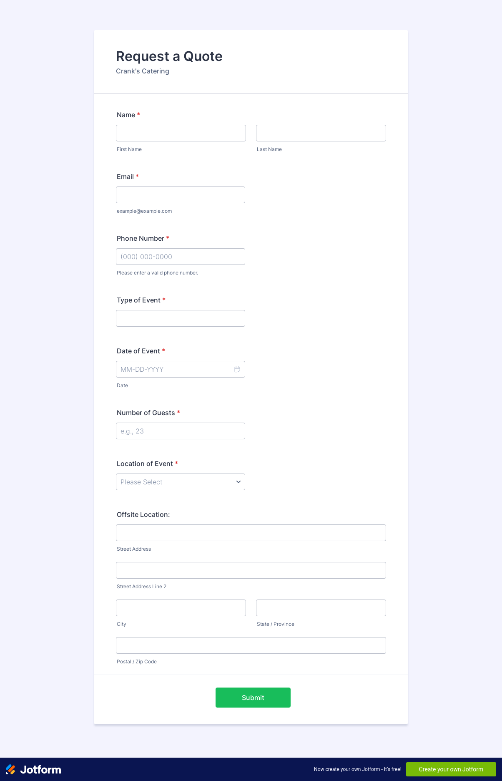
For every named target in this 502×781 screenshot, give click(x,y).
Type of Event (141, 300)
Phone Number (143, 238)
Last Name (269, 149)
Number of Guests (148, 412)
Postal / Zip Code (137, 661)
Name (128, 115)
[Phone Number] (180, 256)
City (121, 624)
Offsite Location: (143, 514)
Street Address (134, 549)
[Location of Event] (180, 482)
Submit (253, 697)
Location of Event (147, 463)
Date (122, 385)
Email (128, 176)
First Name (129, 149)
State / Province (275, 624)
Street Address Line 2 (141, 586)
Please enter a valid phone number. (157, 273)
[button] (236, 369)
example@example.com (144, 211)
